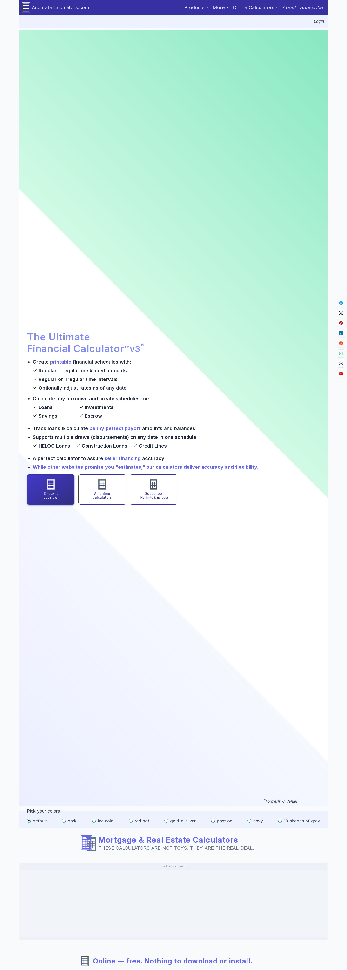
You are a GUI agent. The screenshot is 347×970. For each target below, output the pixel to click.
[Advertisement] (173, 903)
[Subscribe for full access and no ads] (153, 489)
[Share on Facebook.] (341, 303)
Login (319, 21)
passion (224, 820)
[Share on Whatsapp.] (341, 353)
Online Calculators (253, 7)
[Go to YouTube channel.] (341, 374)
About (289, 7)
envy (258, 820)
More (219, 7)
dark (72, 820)
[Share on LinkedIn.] (341, 333)
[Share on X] (341, 313)
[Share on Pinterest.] (341, 323)
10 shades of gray (302, 820)
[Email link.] (341, 364)
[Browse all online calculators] (102, 489)
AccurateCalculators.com (55, 7)
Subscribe (311, 7)
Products (194, 7)
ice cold (106, 820)
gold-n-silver (183, 820)
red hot (142, 820)
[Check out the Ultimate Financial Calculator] (50, 489)
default (40, 820)
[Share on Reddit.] (341, 343)
